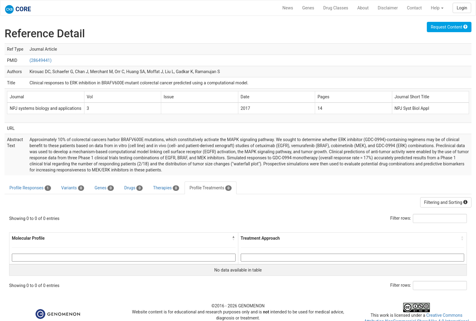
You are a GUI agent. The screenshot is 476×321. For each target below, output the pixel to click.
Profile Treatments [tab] (210, 188)
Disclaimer (388, 7)
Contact (414, 7)
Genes (308, 7)
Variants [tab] (72, 188)
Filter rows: (400, 218)
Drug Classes (335, 7)
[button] (234, 238)
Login (462, 7)
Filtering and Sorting (445, 202)
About (363, 7)
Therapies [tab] (166, 188)
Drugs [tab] (133, 188)
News (287, 7)
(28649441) (40, 60)
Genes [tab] (104, 188)
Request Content (449, 27)
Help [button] (437, 7)
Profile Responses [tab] (30, 188)
